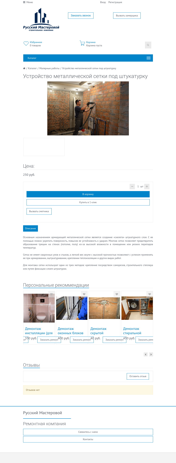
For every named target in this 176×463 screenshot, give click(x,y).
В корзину (88, 194)
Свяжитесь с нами (88, 431)
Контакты (88, 439)
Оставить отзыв (137, 376)
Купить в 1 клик (88, 202)
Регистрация (115, 2)
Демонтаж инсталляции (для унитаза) (39, 333)
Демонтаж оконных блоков (70, 330)
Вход (103, 2)
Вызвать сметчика (39, 211)
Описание (30, 228)
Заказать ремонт (49, 339)
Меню (28, 2)
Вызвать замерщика (127, 15)
